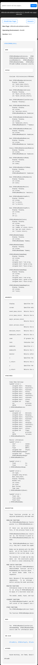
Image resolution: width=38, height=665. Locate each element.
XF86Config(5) (23, 642)
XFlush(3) (32, 642)
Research (31, 21)
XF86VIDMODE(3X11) (10, 43)
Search (33, 5)
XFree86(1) (13, 642)
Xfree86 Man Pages (10, 21)
